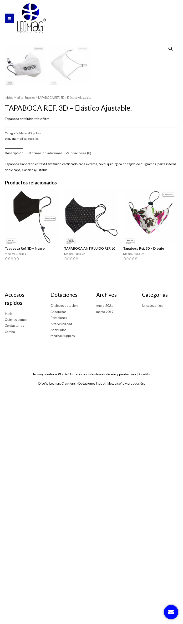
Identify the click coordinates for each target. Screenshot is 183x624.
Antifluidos (58, 561)
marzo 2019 (104, 542)
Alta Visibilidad (61, 555)
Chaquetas (58, 542)
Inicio (8, 329)
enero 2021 (104, 537)
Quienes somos (16, 551)
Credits (144, 605)
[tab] (14, 384)
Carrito (10, 563)
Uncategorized (152, 537)
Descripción (14, 384)
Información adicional (44, 384)
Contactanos (14, 557)
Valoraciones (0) (78, 384)
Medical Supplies (24, 329)
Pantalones (59, 549)
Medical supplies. (28, 369)
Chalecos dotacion (64, 537)
